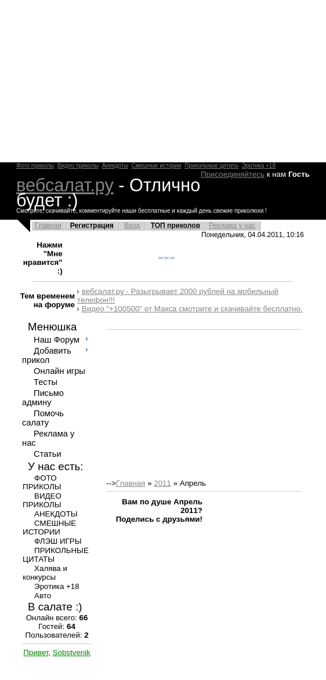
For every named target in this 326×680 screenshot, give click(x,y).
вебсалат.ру (65, 185)
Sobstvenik (71, 652)
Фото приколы (35, 165)
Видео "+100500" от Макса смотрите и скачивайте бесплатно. (192, 308)
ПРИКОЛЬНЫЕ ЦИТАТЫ (56, 554)
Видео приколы (78, 165)
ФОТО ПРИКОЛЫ (42, 482)
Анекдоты (115, 165)
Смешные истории (156, 165)
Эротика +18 (259, 165)
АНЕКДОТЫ (56, 514)
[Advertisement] (163, 81)
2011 (162, 483)
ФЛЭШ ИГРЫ (57, 541)
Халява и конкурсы (45, 572)
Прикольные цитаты (211, 165)
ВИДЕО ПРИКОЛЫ (42, 500)
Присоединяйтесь (233, 174)
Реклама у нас (232, 225)
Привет (35, 652)
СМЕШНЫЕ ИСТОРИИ (49, 527)
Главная (48, 225)
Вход (132, 225)
